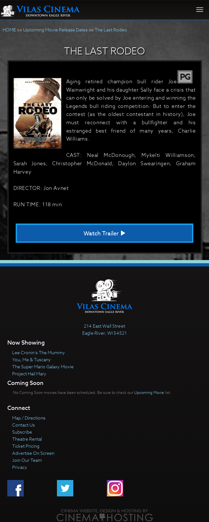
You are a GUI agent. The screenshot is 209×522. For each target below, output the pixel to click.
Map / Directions (28, 418)
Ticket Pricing (25, 446)
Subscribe (22, 432)
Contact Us (23, 425)
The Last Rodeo (111, 30)
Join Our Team (27, 460)
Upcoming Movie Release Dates (55, 30)
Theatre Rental (27, 439)
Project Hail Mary (29, 374)
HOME (9, 30)
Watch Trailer (105, 233)
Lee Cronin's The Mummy (38, 352)
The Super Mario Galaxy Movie (43, 366)
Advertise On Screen (33, 453)
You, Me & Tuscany (31, 359)
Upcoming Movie (149, 392)
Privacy (19, 467)
